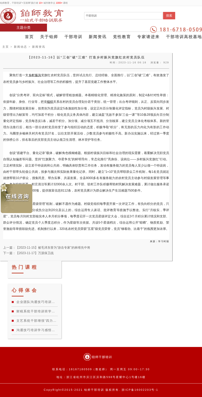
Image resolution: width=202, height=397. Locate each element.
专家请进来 (148, 37)
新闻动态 (20, 46)
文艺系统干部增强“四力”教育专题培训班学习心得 (37, 320)
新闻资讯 (98, 37)
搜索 (169, 15)
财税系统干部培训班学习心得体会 (37, 311)
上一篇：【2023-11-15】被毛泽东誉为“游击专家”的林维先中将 (46, 247)
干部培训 (73, 37)
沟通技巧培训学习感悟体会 (37, 330)
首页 (29, 37)
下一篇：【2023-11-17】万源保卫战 (28, 253)
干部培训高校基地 (184, 37)
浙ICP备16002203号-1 (140, 389)
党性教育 (122, 37)
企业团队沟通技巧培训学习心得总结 (37, 302)
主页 (5, 46)
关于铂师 (49, 37)
